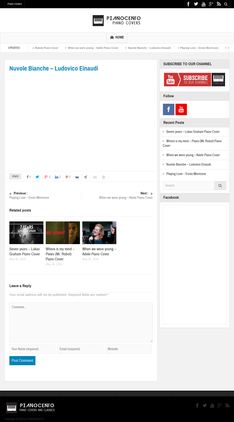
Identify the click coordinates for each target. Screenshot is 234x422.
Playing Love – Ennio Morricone (205, 47)
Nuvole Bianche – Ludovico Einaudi (155, 47)
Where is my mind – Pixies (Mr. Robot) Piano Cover (33, 47)
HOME (117, 38)
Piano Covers (15, 3)
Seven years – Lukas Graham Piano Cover (24, 251)
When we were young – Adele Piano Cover (99, 47)
